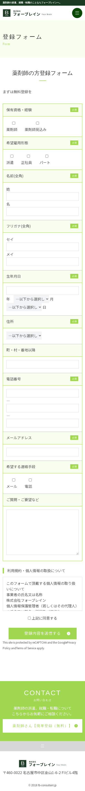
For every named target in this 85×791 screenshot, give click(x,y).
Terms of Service (26, 648)
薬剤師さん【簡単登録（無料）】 (45, 726)
